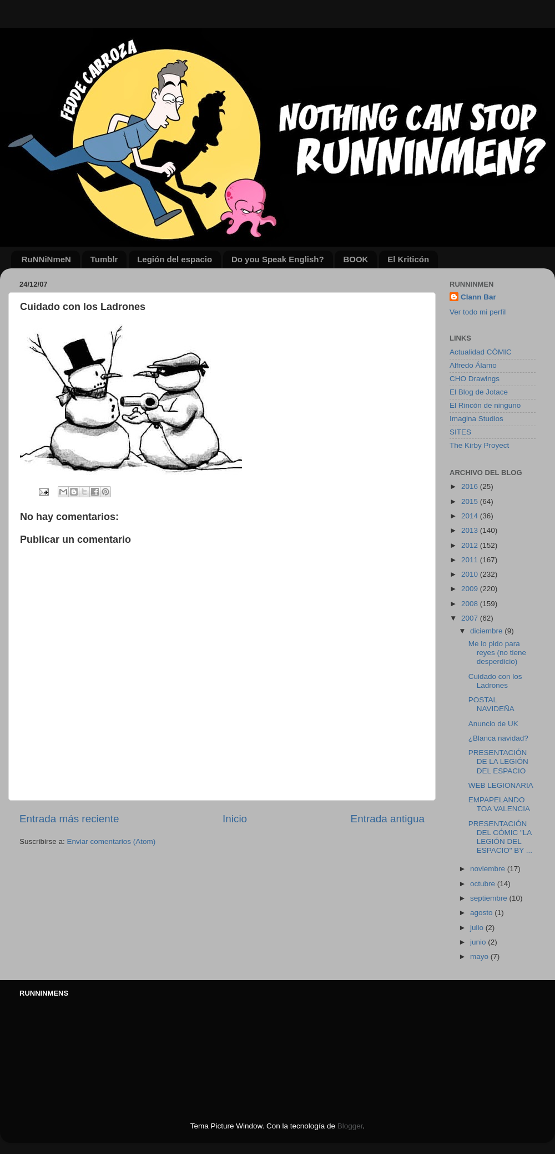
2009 (470, 589)
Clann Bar (478, 297)
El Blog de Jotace (479, 392)
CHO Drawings (475, 378)
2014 (470, 516)
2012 (470, 545)
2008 (470, 604)
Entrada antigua (388, 819)
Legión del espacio (174, 259)
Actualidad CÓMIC (481, 352)
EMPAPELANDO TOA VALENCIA (499, 804)
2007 (470, 618)
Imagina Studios (476, 418)
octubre (483, 884)
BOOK (355, 259)
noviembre (488, 869)
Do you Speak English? (277, 259)
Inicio (235, 819)
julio (478, 927)
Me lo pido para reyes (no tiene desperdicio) (497, 653)
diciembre (487, 631)
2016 (470, 486)
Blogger (350, 1126)
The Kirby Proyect (479, 445)
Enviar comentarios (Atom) (111, 841)
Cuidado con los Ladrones (495, 681)
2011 (470, 560)
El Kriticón (408, 259)
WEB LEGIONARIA (500, 785)
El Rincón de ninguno (485, 405)
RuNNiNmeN (46, 259)
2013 (470, 530)
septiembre (489, 898)
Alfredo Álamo (473, 365)
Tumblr (104, 259)
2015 (470, 501)
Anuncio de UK (493, 724)
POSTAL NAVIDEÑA (491, 704)
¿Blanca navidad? (498, 738)
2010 (470, 574)
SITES (460, 432)
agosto (482, 912)
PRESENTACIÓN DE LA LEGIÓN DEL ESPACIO (498, 761)
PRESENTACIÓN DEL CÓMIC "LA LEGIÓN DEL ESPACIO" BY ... (500, 837)
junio (479, 942)
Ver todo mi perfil (478, 312)
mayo (480, 956)
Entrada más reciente (69, 819)
